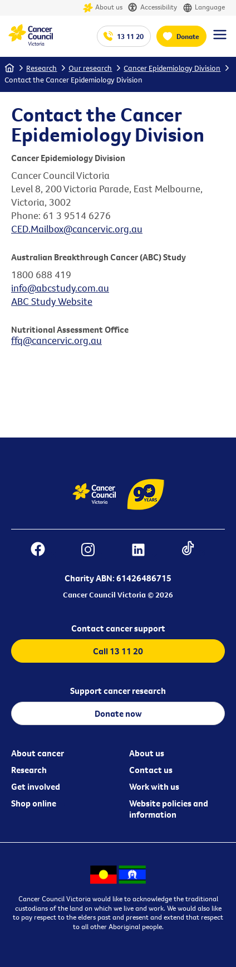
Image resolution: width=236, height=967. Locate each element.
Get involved (35, 786)
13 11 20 (130, 36)
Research (41, 68)
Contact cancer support (118, 628)
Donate (187, 36)
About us (102, 8)
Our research (90, 68)
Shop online (33, 803)
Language (204, 8)
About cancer (37, 753)
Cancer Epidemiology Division (172, 68)
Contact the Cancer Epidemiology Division (73, 80)
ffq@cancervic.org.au (56, 340)
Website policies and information (168, 809)
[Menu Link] (220, 39)
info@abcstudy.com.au (60, 287)
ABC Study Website (51, 301)
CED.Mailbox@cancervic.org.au (76, 228)
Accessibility (152, 8)
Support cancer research (118, 690)
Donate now (118, 713)
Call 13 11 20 (118, 651)
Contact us (151, 769)
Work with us (154, 786)
